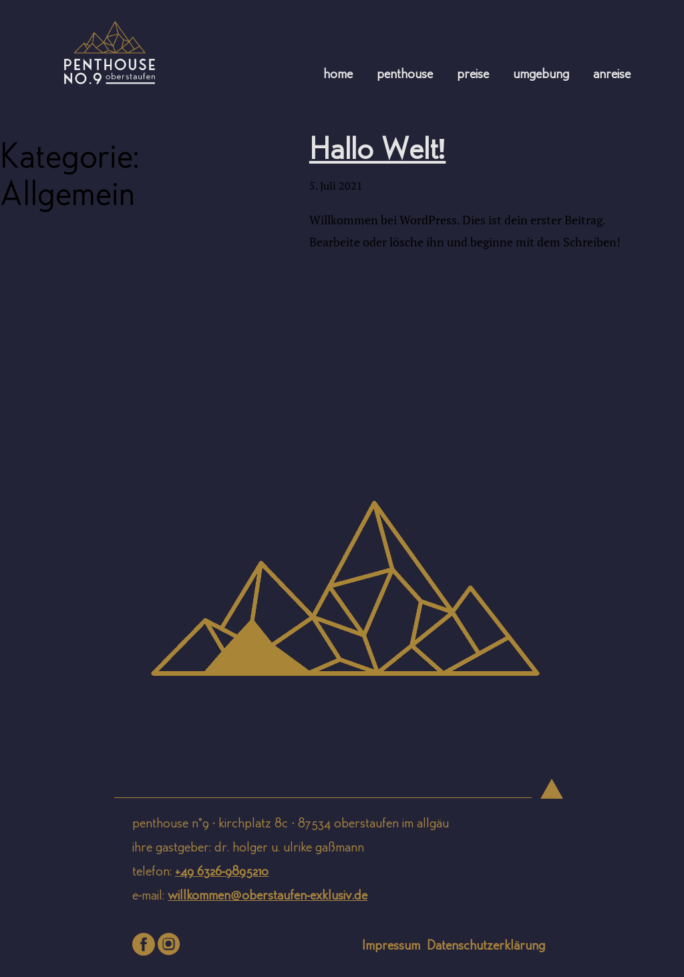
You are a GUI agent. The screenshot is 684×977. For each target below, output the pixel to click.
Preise (473, 75)
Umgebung (541, 75)
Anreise (612, 75)
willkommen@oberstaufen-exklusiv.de (267, 896)
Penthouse (405, 75)
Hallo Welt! (377, 152)
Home (338, 75)
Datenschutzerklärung (486, 946)
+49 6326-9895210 (222, 872)
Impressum (391, 946)
